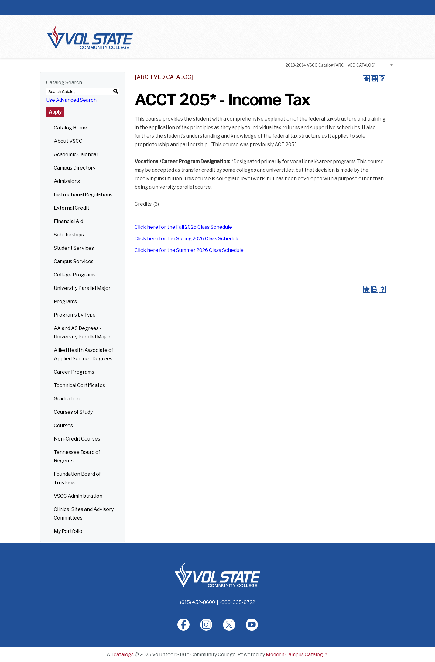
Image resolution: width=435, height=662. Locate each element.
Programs (65, 301)
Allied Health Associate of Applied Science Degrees (83, 354)
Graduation (67, 399)
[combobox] (339, 64)
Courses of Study (73, 412)
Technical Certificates (79, 385)
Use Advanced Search (71, 100)
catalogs (124, 654)
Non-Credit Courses (77, 439)
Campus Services (74, 261)
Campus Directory (74, 168)
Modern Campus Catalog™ (296, 654)
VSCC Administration (78, 496)
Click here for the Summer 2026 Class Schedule (189, 250)
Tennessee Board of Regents (77, 456)
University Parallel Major (82, 288)
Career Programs (74, 372)
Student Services (74, 248)
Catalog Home (70, 128)
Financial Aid (68, 221)
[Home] (217, 575)
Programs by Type (75, 315)
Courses (63, 425)
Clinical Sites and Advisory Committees (84, 513)
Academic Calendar (76, 154)
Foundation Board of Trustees (77, 478)
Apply (55, 112)
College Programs (75, 275)
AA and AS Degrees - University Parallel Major (82, 332)
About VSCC (68, 141)
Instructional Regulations (83, 194)
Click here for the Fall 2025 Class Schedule (183, 227)
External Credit (71, 208)
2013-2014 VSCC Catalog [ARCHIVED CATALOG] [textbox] (330, 65)
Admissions (67, 181)
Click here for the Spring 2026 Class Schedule (187, 239)
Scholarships (69, 235)
